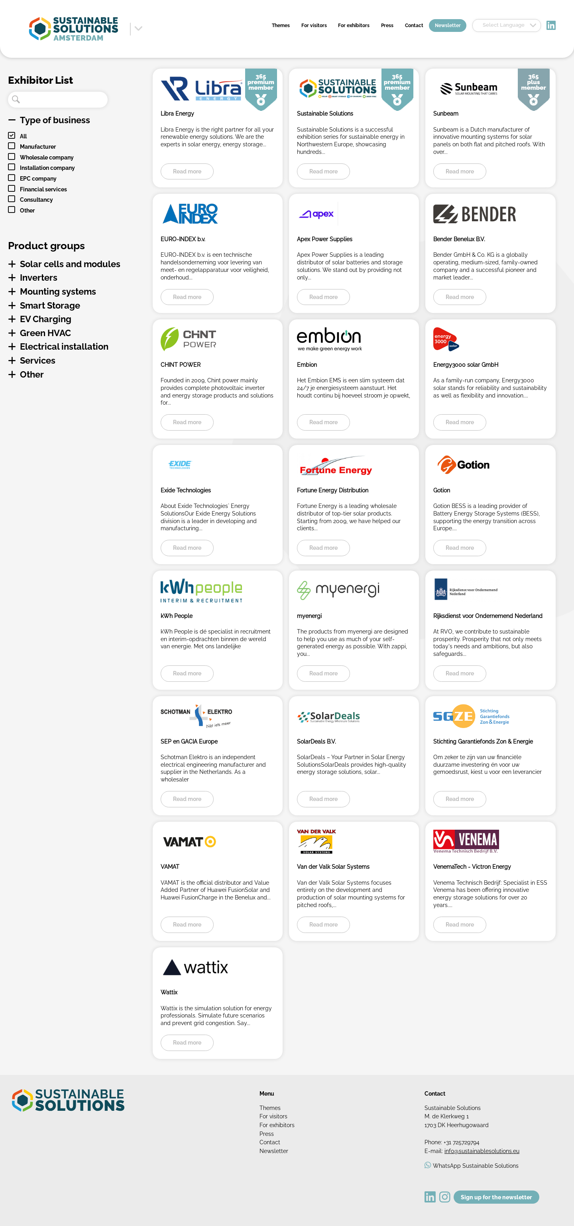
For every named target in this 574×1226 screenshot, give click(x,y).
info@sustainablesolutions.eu (481, 1150)
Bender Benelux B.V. (459, 239)
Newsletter (448, 25)
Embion (307, 364)
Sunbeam (445, 113)
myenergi (309, 615)
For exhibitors (354, 25)
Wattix (169, 992)
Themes (281, 25)
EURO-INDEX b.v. (183, 239)
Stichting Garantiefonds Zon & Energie (483, 741)
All (23, 136)
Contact (414, 25)
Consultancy (36, 199)
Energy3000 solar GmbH (465, 364)
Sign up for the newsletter (496, 1197)
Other (27, 210)
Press (387, 25)
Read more (187, 171)
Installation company (47, 167)
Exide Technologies (186, 490)
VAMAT (170, 866)
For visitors (314, 25)
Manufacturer (38, 146)
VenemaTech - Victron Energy (472, 866)
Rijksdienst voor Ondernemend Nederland (488, 615)
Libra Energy (177, 113)
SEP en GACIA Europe (189, 741)
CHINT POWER (181, 364)
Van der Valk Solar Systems (333, 866)
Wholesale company (47, 157)
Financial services (43, 189)
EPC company (38, 178)
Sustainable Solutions (325, 113)
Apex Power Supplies (324, 239)
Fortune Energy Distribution (332, 490)
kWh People (177, 615)
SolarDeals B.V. (316, 741)
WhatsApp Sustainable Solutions (476, 1165)
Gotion (441, 490)
